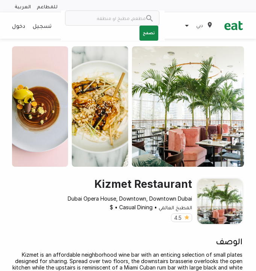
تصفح (149, 32)
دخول (18, 25)
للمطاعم (47, 6)
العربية (23, 6)
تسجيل (42, 25)
